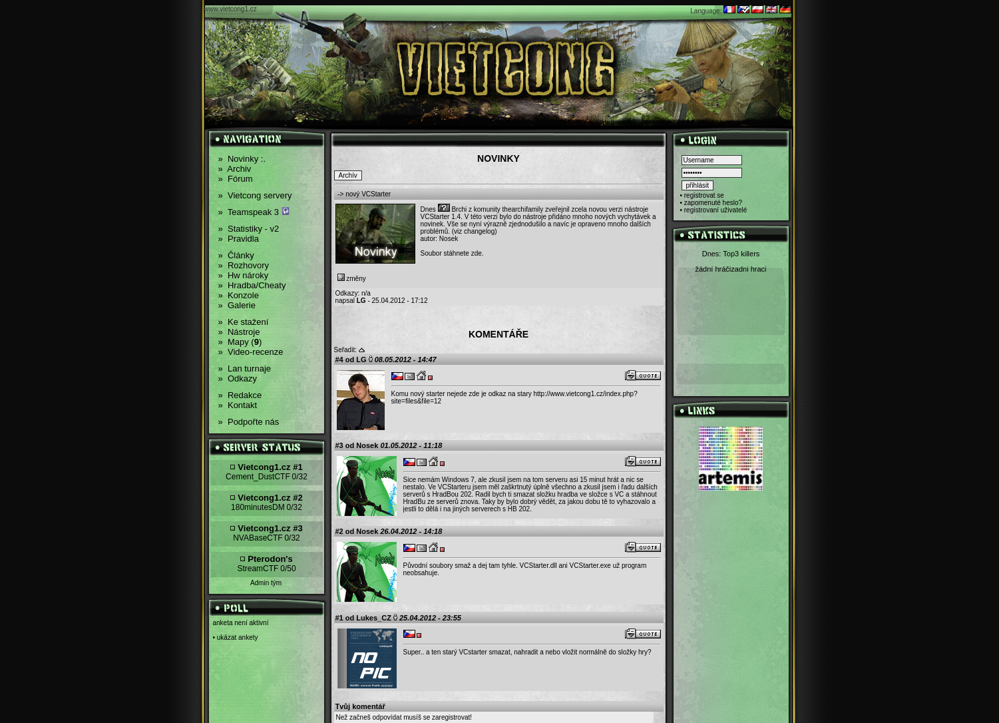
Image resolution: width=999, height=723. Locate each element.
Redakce (240, 395)
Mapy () (240, 342)
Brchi (459, 209)
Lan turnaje (245, 368)
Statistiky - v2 (249, 229)
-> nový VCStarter (364, 194)
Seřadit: (345, 350)
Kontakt (238, 405)
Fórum (235, 179)
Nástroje (239, 332)
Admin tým (266, 583)
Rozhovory (244, 265)
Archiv (235, 169)
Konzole (238, 295)
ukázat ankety (237, 637)
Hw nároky (243, 275)
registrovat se (704, 195)
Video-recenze (251, 352)
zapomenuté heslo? (713, 202)
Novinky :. (242, 159)
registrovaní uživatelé (715, 210)
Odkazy (238, 378)
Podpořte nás (249, 422)
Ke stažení (243, 322)
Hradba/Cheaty (252, 285)
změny (351, 278)
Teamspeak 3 (254, 212)
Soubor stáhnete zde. (452, 253)
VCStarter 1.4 (441, 216)
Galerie (237, 305)
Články (236, 255)
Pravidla (238, 239)
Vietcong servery (255, 195)
